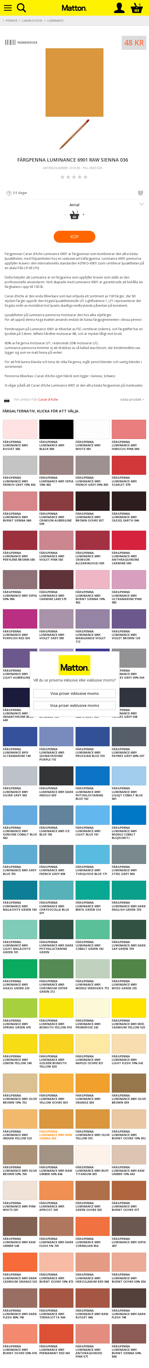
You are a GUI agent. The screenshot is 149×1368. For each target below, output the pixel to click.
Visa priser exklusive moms (74, 705)
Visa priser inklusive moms (75, 693)
